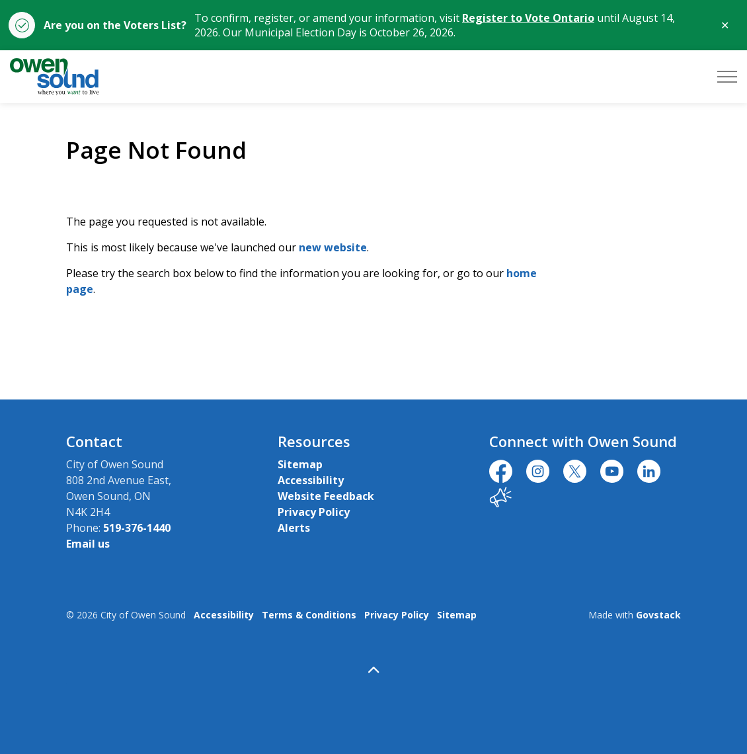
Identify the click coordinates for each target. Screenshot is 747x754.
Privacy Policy (314, 512)
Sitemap (300, 464)
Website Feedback (326, 496)
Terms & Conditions (309, 614)
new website (333, 247)
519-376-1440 (137, 528)
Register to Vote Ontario (528, 18)
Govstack (658, 614)
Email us (88, 543)
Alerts (294, 528)
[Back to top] (373, 670)
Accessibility (311, 480)
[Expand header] (727, 76)
